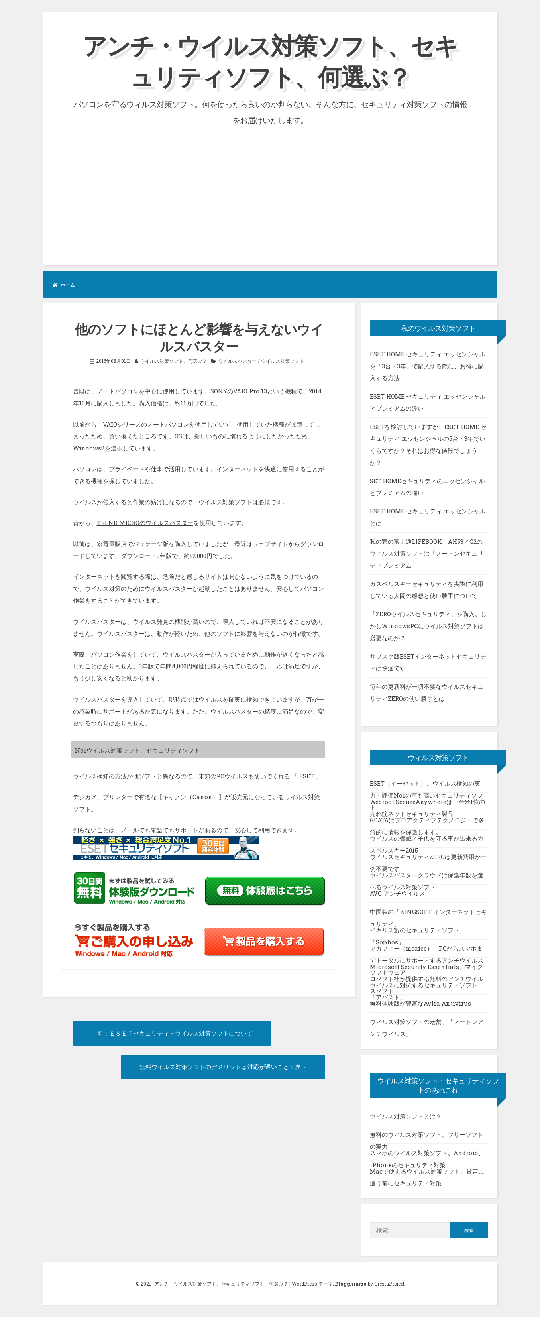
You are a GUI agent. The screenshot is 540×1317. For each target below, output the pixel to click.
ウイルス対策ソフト (282, 361)
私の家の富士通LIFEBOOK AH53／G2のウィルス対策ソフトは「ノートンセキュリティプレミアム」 (426, 553)
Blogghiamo (351, 1283)
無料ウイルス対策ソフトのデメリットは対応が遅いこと (214, 1067)
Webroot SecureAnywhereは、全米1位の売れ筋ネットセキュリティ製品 (427, 804)
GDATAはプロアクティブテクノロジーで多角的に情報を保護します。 (427, 823)
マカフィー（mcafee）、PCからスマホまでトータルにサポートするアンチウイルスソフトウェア (426, 951)
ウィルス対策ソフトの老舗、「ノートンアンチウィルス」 (426, 1024)
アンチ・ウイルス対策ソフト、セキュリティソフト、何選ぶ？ (270, 60)
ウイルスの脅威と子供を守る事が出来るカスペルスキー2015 (426, 841)
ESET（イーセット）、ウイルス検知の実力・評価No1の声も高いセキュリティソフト (426, 786)
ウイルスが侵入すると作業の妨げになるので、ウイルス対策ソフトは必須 (171, 502)
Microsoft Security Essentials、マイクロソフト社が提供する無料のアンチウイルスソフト (426, 969)
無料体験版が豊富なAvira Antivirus (420, 1003)
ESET (307, 776)
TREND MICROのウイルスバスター (145, 523)
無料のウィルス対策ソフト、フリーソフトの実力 (426, 1137)
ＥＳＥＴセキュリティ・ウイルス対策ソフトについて (181, 1033)
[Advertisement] (270, 188)
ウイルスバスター (237, 361)
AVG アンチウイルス (397, 893)
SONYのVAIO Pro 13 (238, 391)
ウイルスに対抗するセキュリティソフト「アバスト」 (423, 988)
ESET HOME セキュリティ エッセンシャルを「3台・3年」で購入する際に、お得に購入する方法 (427, 366)
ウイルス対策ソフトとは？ (406, 1116)
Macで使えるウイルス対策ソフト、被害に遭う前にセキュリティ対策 (427, 1174)
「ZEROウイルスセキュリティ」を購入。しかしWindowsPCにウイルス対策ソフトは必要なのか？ (428, 626)
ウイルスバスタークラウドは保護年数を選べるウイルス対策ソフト (426, 878)
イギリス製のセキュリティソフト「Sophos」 (414, 933)
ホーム (64, 284)
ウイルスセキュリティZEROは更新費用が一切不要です (428, 859)
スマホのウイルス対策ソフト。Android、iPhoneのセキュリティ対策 (427, 1155)
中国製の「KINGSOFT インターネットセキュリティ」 (428, 914)
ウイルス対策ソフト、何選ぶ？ (173, 361)
